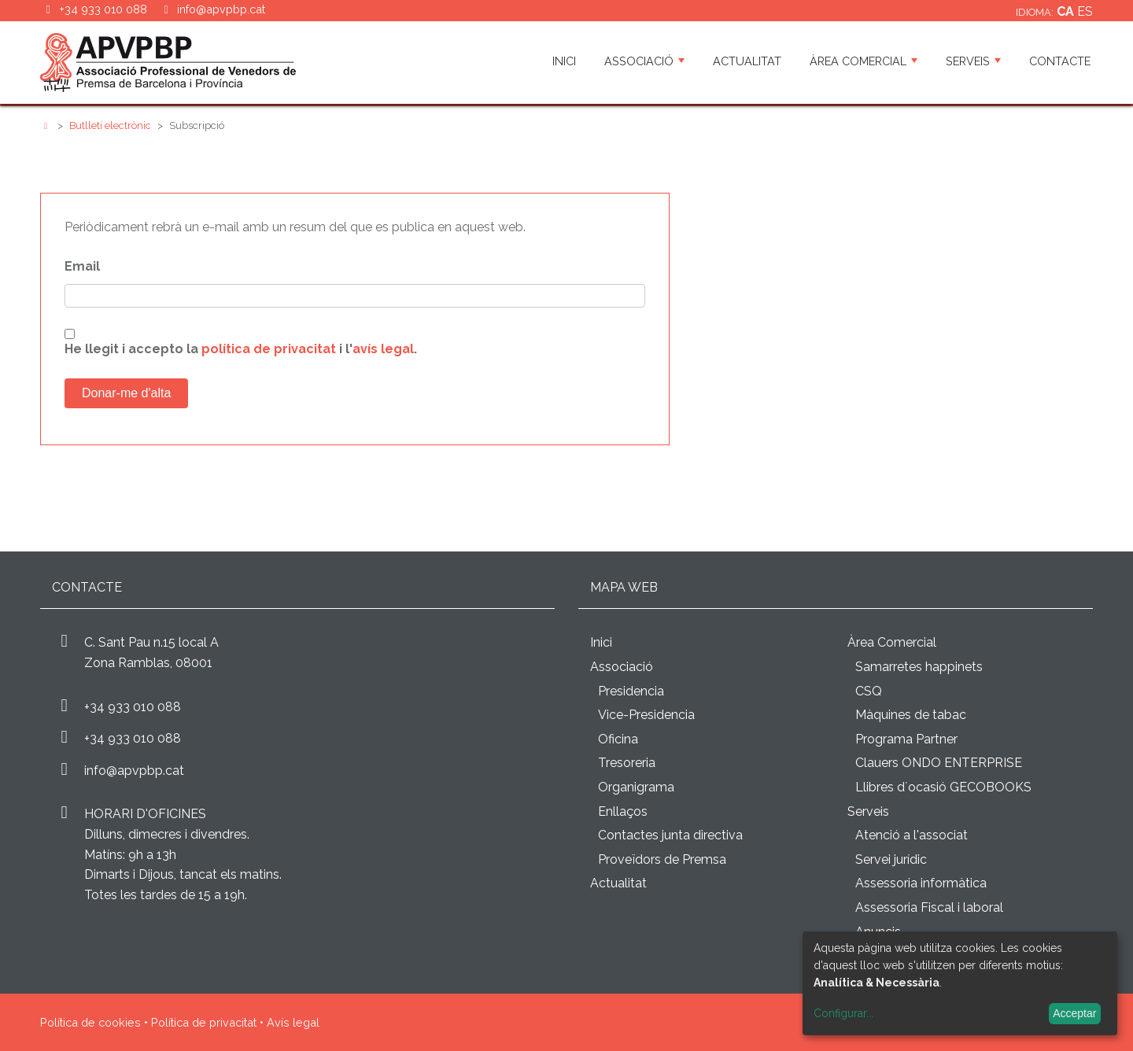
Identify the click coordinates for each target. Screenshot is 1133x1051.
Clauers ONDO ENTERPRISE (938, 762)
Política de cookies (90, 1022)
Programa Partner (906, 739)
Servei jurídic (891, 859)
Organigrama (636, 787)
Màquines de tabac (910, 714)
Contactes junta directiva (670, 835)
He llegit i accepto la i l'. (241, 348)
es (1085, 11)
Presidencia (631, 691)
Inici (564, 61)
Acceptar (1074, 1013)
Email (82, 266)
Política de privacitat (203, 1022)
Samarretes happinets (919, 666)
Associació (644, 61)
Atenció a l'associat (911, 835)
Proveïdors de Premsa (662, 859)
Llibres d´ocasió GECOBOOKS (943, 787)
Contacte (1060, 61)
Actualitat (747, 61)
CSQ (868, 691)
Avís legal (293, 1022)
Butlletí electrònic (110, 125)
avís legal (383, 348)
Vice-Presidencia (646, 714)
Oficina (618, 739)
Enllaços (623, 811)
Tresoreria (626, 762)
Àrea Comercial (863, 61)
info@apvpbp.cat (221, 9)
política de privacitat (268, 348)
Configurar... (843, 1013)
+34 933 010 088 (132, 706)
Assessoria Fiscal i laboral (929, 907)
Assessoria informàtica (921, 883)
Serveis (973, 61)
